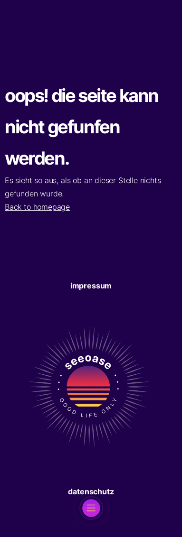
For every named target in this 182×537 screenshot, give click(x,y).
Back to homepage (37, 207)
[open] (91, 508)
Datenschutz (91, 491)
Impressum (91, 285)
